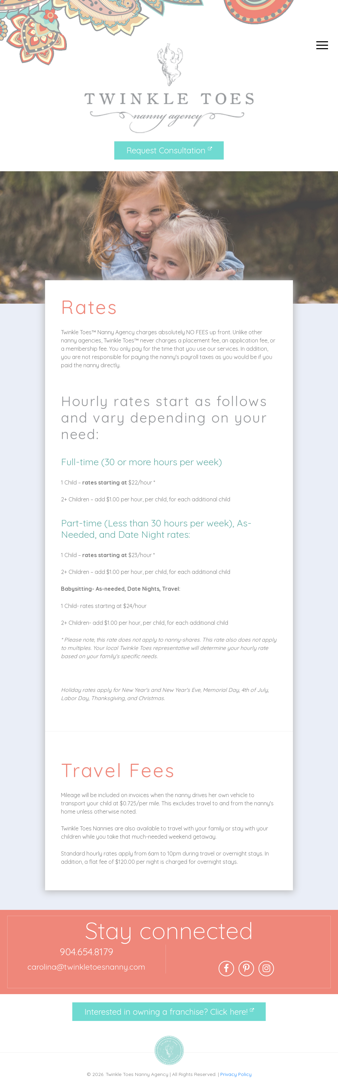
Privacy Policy (236, 1074)
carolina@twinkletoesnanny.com (86, 967)
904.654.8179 (86, 952)
